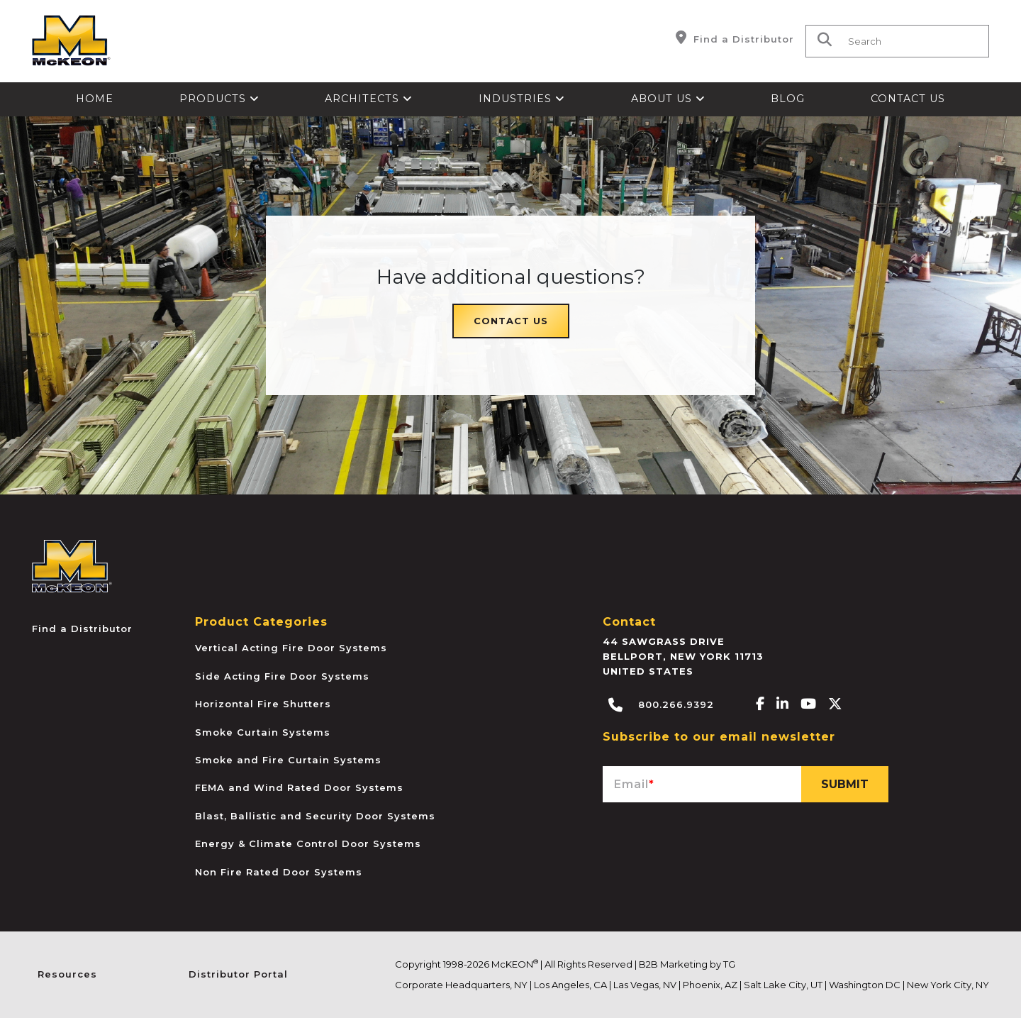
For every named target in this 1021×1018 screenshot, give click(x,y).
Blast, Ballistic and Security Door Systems (315, 815)
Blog (788, 98)
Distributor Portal (238, 974)
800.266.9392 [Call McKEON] (661, 705)
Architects (369, 98)
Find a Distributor (735, 38)
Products (219, 98)
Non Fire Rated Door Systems (278, 872)
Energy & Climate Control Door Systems (308, 843)
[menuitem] (95, 99)
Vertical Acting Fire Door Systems (291, 647)
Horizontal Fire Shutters (263, 703)
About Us (668, 98)
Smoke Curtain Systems (262, 732)
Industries (522, 98)
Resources (67, 974)
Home (94, 98)
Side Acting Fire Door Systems (282, 676)
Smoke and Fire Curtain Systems (288, 759)
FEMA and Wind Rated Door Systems (299, 787)
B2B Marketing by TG (687, 964)
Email (634, 784)
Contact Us (908, 98)
